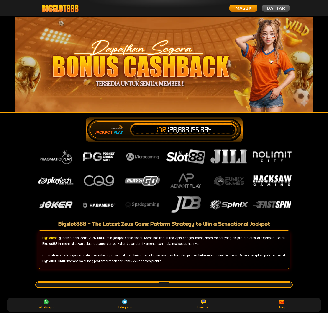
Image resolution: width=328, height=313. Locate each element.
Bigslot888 (50, 238)
